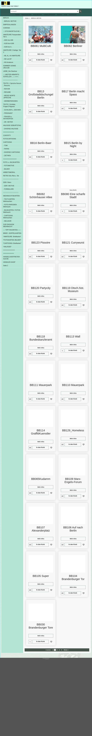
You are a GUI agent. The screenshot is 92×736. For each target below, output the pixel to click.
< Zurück (47, 726)
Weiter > (66, 726)
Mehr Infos (41, 55)
